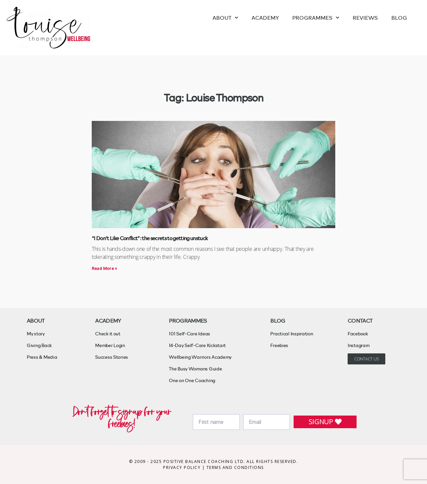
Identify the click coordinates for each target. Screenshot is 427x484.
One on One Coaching (192, 380)
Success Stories (111, 357)
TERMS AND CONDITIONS (235, 467)
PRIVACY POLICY (182, 467)
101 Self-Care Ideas (189, 333)
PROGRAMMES (315, 17)
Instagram (359, 345)
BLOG (399, 17)
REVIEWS (365, 17)
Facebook (358, 333)
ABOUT (225, 17)
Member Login (110, 345)
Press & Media (42, 357)
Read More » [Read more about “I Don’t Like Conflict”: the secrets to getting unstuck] (104, 268)
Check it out (107, 333)
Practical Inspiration (291, 333)
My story (36, 333)
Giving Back (39, 345)
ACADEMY (265, 17)
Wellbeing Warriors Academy (200, 357)
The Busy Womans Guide (195, 368)
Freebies (279, 345)
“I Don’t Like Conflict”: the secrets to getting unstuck (149, 238)
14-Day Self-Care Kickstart (197, 345)
